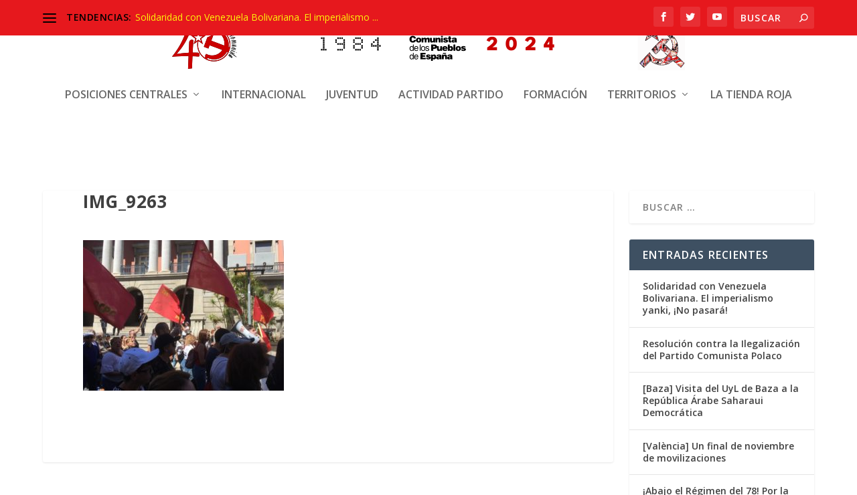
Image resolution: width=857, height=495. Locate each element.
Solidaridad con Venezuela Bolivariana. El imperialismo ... (256, 17)
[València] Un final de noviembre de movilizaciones (718, 448)
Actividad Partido (450, 85)
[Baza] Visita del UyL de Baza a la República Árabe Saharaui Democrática (721, 397)
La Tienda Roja (751, 85)
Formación (555, 85)
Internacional (264, 85)
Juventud (352, 85)
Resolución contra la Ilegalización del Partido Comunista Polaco (721, 346)
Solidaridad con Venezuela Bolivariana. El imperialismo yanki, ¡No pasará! (708, 295)
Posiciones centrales (126, 85)
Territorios (641, 85)
